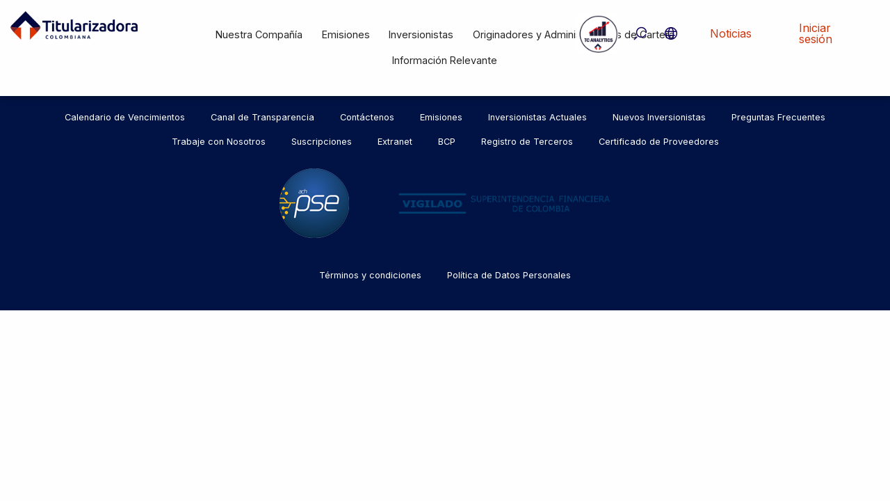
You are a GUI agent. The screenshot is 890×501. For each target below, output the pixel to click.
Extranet (395, 141)
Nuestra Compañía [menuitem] (259, 34)
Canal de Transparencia (262, 117)
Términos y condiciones (370, 275)
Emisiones (441, 117)
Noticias (731, 33)
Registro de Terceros (527, 141)
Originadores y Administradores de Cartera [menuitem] (573, 34)
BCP (446, 141)
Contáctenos (367, 117)
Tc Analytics (597, 33)
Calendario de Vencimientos (125, 117)
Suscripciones (321, 141)
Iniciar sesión (815, 33)
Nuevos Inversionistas (659, 117)
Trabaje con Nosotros (219, 141)
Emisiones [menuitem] (346, 34)
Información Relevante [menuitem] (444, 60)
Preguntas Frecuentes (778, 117)
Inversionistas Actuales (537, 117)
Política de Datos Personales (509, 275)
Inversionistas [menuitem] (421, 34)
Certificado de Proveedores (659, 141)
